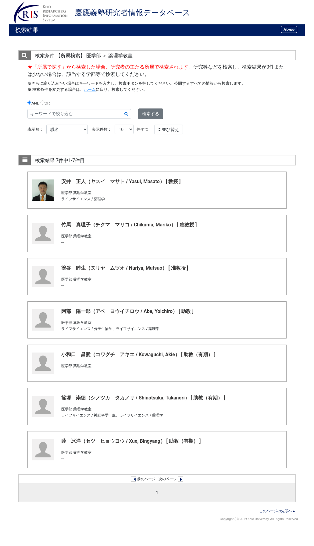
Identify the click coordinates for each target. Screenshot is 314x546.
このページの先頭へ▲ (277, 511)
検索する (150, 113)
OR (45, 103)
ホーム (90, 89)
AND (33, 103)
